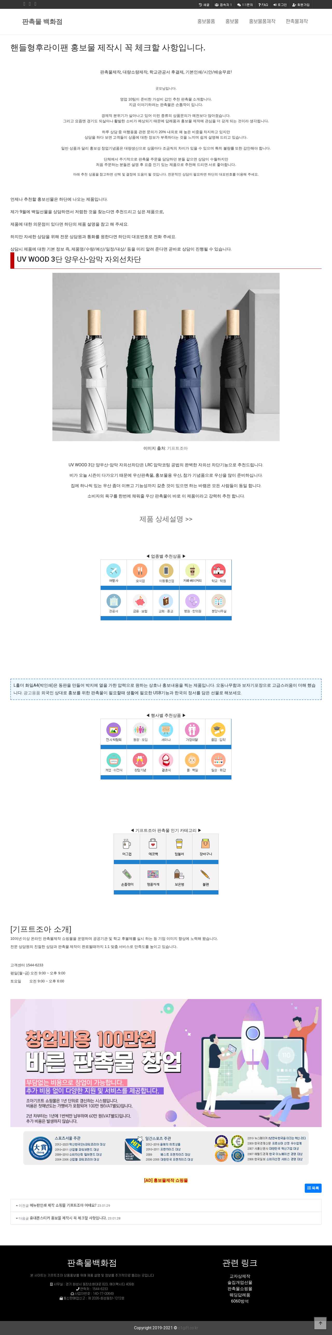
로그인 (280, 4)
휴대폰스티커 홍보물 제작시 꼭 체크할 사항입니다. (68, 1218)
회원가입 (301, 4)
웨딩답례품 (240, 1294)
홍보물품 (206, 21)
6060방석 (240, 1301)
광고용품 (32, 692)
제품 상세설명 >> (166, 519)
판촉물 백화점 (42, 21)
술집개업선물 (239, 1282)
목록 (313, 1188)
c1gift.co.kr (188, 1327)
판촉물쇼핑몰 (239, 1288)
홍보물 (232, 21)
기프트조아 (177, 448)
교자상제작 (240, 1276)
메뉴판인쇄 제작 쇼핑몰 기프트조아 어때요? (63, 1205)
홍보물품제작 (262, 21)
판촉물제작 (297, 21)
